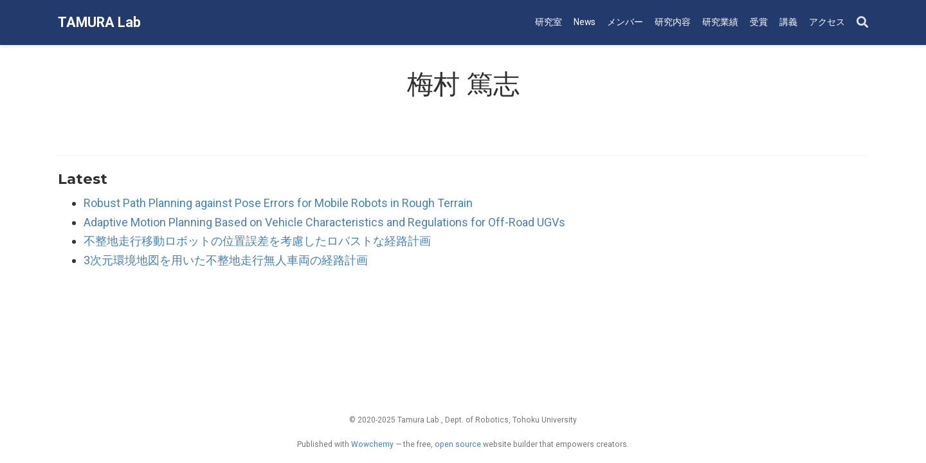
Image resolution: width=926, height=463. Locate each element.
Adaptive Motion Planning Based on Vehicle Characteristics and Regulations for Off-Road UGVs (324, 222)
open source (458, 444)
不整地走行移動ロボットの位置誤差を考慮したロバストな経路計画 (257, 241)
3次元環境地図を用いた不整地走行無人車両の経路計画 (226, 260)
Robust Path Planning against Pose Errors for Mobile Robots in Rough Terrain (278, 203)
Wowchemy (372, 444)
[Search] (862, 22)
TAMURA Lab (99, 22)
